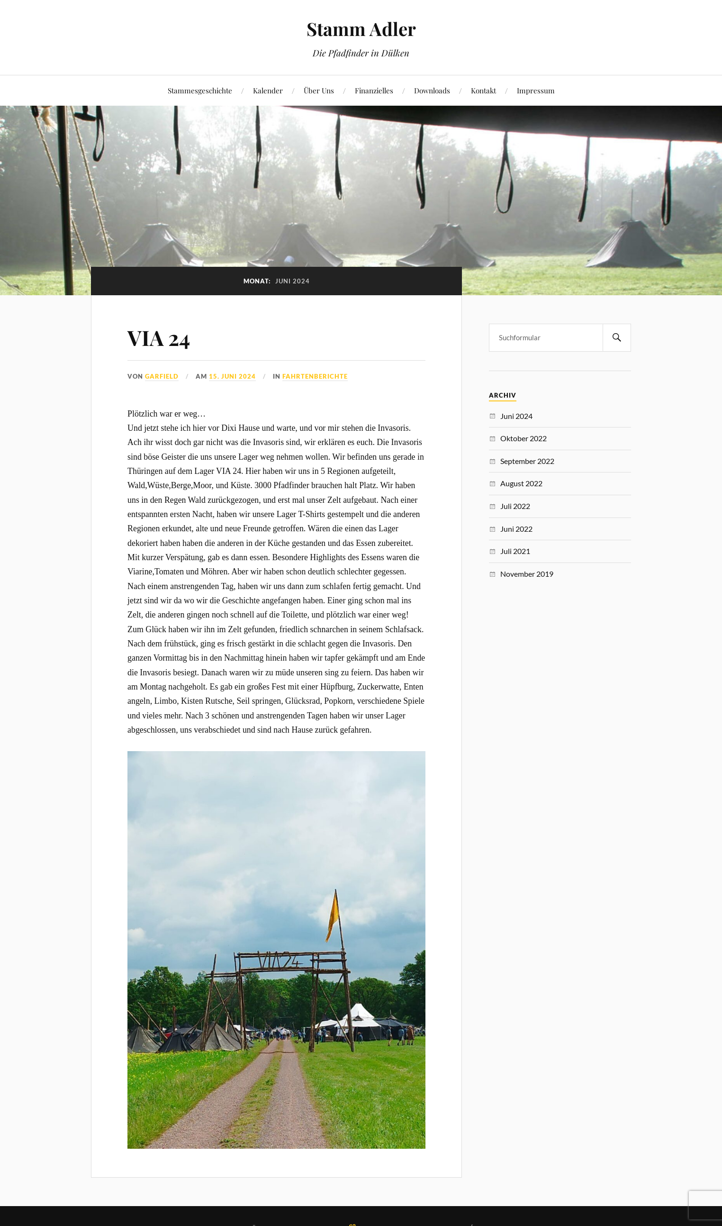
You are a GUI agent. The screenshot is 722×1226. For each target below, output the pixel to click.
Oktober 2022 (523, 438)
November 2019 (526, 573)
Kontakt (483, 90)
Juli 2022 (515, 505)
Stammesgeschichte (200, 90)
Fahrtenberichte (315, 376)
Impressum (536, 90)
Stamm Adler (361, 29)
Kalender (268, 90)
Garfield (162, 376)
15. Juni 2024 (232, 376)
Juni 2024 (516, 415)
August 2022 (521, 483)
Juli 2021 (515, 550)
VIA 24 (158, 337)
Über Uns (319, 90)
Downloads (432, 90)
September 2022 (527, 460)
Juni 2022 (516, 528)
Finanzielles (374, 90)
